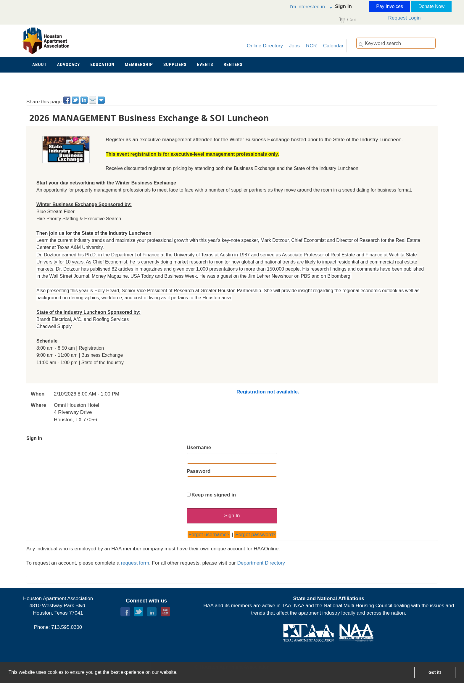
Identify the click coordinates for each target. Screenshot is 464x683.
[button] (304, 7)
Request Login (404, 18)
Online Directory (265, 46)
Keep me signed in (213, 495)
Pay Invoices (389, 6)
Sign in (343, 6)
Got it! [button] (434, 672)
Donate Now (431, 6)
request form (135, 563)
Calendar (333, 46)
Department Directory (261, 563)
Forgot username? (209, 534)
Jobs (294, 46)
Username (199, 447)
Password (198, 471)
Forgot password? (255, 534)
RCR (311, 46)
